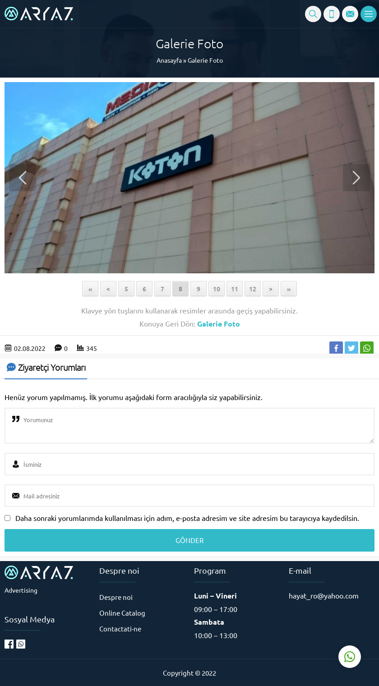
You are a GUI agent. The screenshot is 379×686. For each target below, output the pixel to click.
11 (234, 289)
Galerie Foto (205, 60)
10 (216, 289)
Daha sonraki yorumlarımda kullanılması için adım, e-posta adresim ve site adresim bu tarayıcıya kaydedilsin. (187, 517)
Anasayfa (169, 60)
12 (252, 289)
